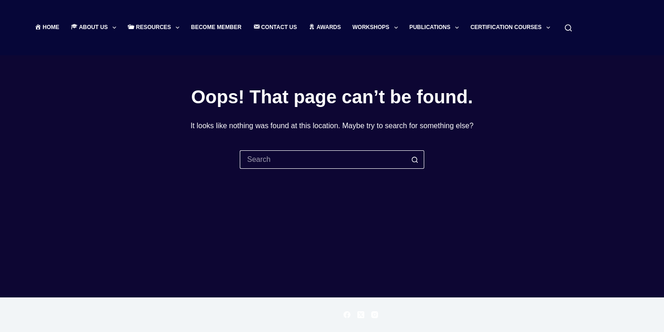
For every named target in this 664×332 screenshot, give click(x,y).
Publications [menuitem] (436, 27)
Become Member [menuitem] (216, 27)
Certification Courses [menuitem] (512, 27)
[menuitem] (50, 27)
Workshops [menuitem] (376, 27)
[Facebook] (347, 314)
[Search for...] (323, 159)
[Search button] (415, 159)
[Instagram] (374, 314)
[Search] (568, 27)
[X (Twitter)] (360, 314)
